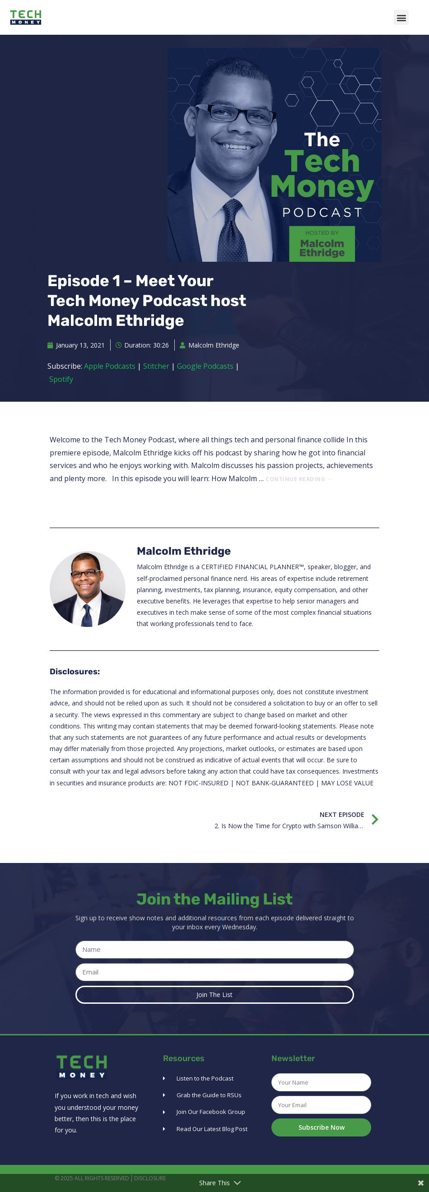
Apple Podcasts (109, 366)
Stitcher (156, 366)
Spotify (61, 379)
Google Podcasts (205, 366)
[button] (401, 17)
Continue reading (299, 479)
